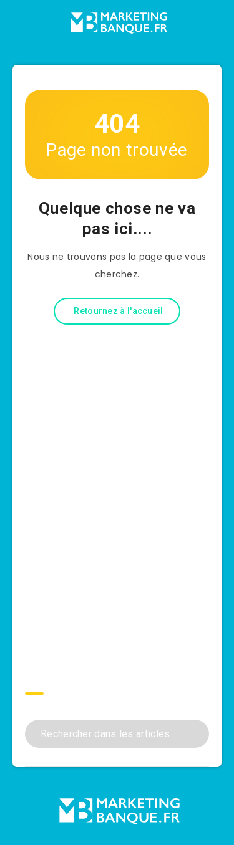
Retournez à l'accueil (118, 311)
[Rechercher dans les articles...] (117, 734)
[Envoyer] (195, 732)
